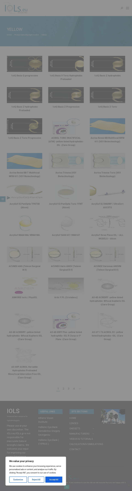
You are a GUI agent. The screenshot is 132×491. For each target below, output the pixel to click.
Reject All (36, 480)
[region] (36, 471)
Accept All (53, 480)
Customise (18, 480)
